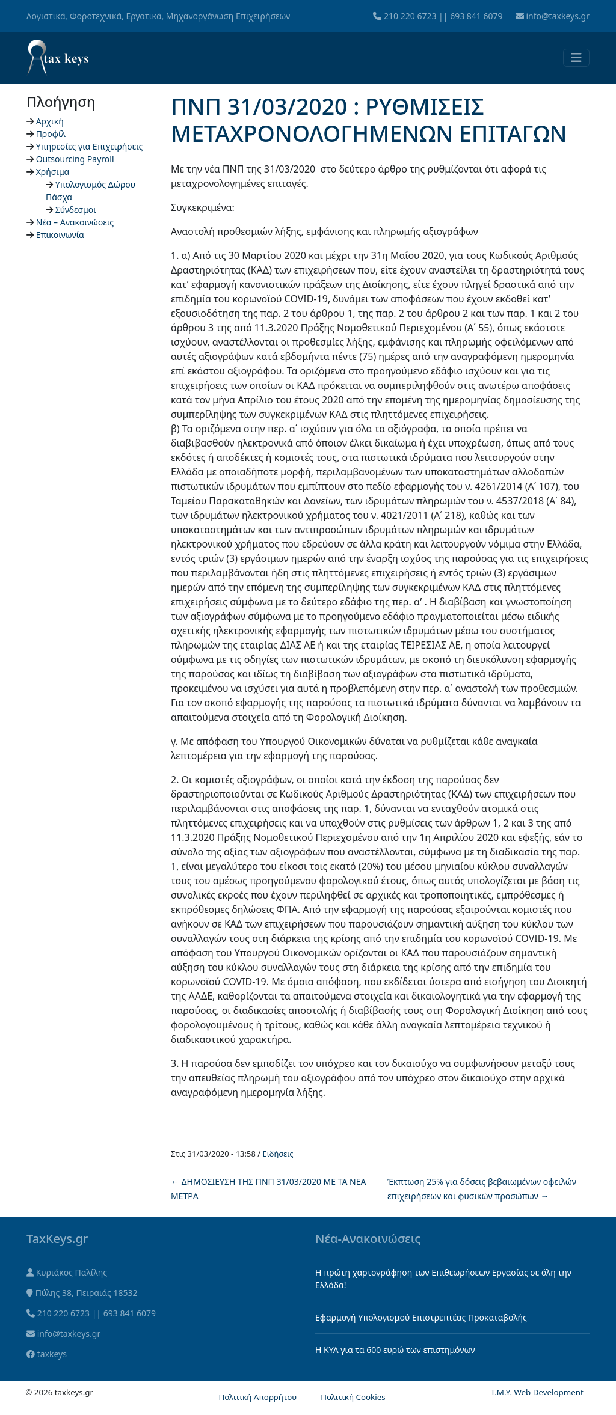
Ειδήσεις (278, 1153)
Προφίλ (51, 133)
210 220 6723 (410, 16)
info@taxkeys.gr (558, 16)
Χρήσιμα (53, 171)
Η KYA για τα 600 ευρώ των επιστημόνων (395, 1349)
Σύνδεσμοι (75, 209)
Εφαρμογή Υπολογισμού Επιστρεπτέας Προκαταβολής (421, 1317)
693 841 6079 (476, 16)
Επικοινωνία (60, 234)
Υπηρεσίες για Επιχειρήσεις (89, 146)
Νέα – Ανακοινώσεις (75, 222)
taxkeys (52, 1354)
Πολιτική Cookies (353, 1397)
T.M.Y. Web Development (537, 1392)
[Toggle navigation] (576, 58)
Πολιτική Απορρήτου (257, 1397)
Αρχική (50, 121)
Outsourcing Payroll (75, 159)
